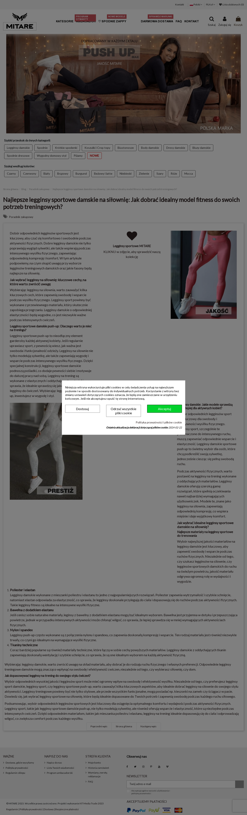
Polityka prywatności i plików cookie (159, 422)
